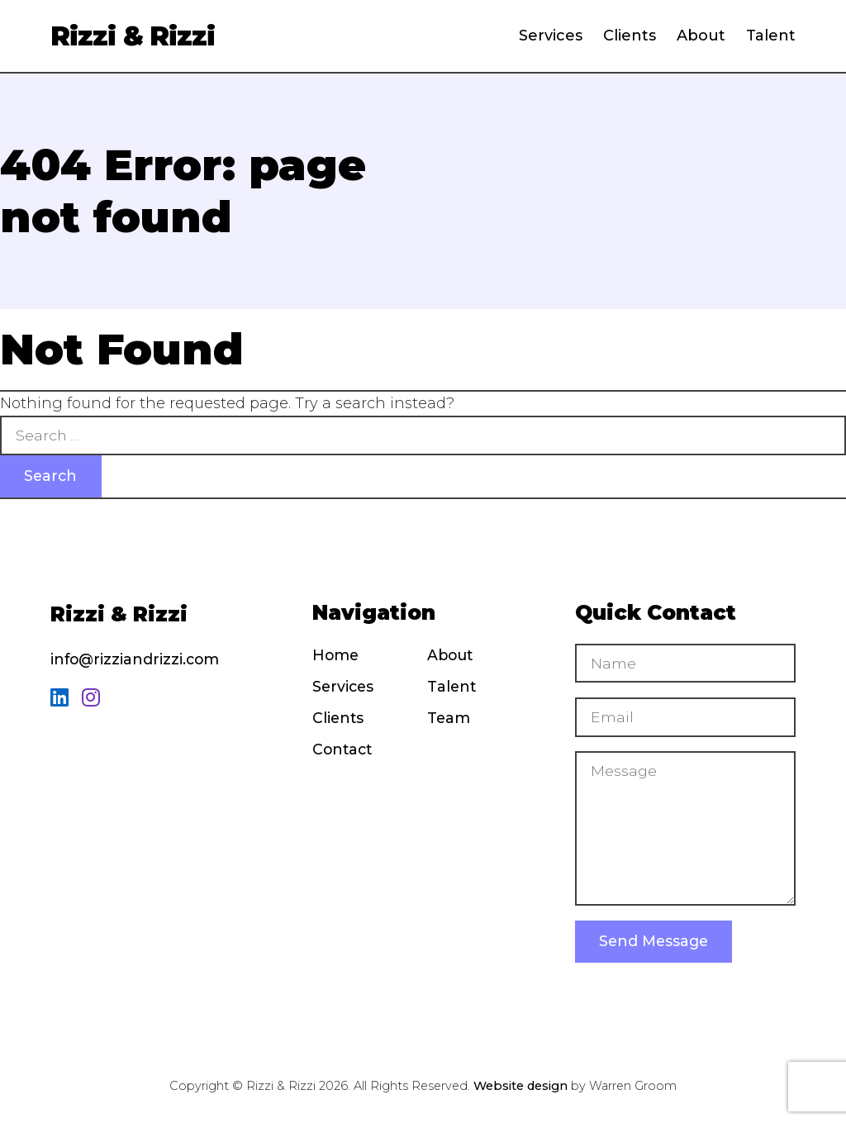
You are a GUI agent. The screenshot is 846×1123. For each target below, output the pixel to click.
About (701, 35)
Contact (342, 750)
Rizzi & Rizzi (132, 36)
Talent (771, 35)
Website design (520, 1088)
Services (550, 35)
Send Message (653, 943)
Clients (629, 35)
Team (448, 718)
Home (335, 655)
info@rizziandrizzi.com (134, 659)
